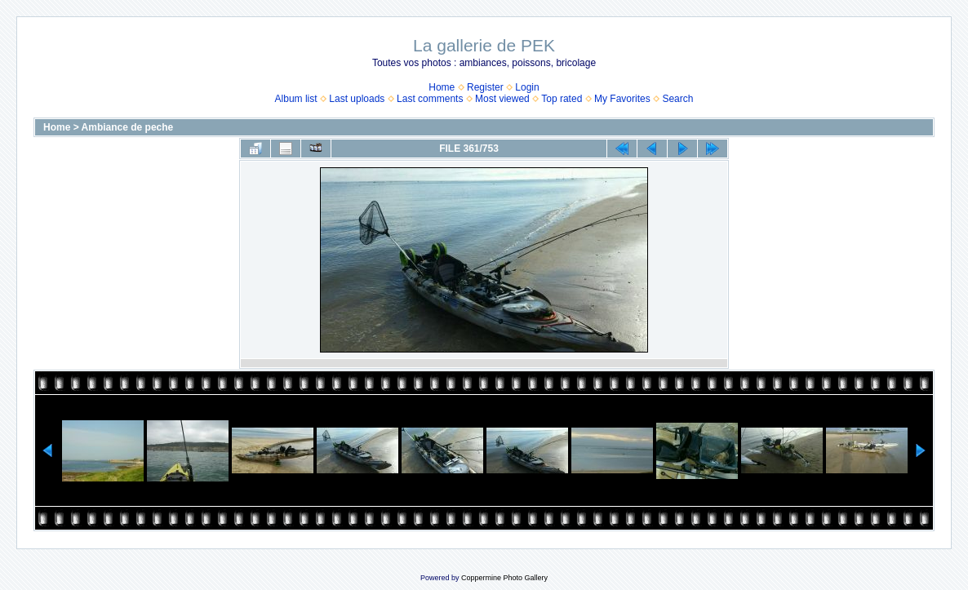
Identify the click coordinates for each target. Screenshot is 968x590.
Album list (296, 98)
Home (441, 87)
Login (527, 87)
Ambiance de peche (128, 127)
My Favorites (622, 98)
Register (485, 87)
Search (677, 98)
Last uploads (356, 98)
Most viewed (502, 98)
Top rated (561, 98)
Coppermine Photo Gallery (504, 578)
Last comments (430, 98)
